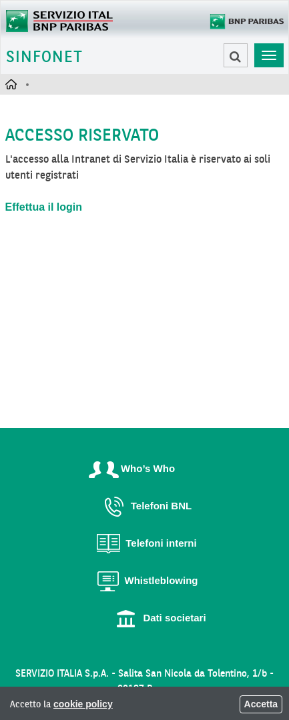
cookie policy (83, 704)
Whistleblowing (144, 580)
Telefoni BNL (144, 505)
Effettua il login (44, 207)
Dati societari (157, 617)
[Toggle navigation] (269, 55)
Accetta (261, 704)
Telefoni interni (144, 543)
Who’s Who (131, 468)
